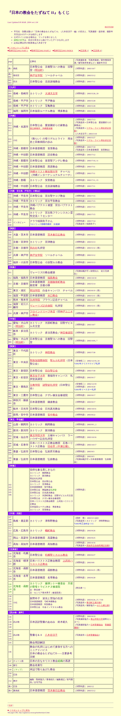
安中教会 (53, 414)
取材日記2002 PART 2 (41, 50)
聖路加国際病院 (39, 360)
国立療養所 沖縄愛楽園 (41, 128)
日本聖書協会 (97, 625)
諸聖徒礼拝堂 (50, 385)
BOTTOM (109, 27)
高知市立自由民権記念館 (97, 545)
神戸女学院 (36, 75)
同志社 (33, 248)
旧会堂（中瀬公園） (59, 446)
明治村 (39, 70)
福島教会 (53, 277)
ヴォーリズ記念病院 (41, 305)
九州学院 (35, 299)
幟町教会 (50, 530)
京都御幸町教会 (56, 282)
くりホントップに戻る (19, 48)
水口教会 (53, 295)
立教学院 (35, 385)
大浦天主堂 (51, 93)
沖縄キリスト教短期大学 (44, 171)
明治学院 (35, 290)
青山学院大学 (97, 619)
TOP (10, 705)
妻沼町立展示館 (93, 602)
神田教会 (50, 352)
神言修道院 (66, 332)
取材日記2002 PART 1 (18, 50)
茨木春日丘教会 (56, 234)
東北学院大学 (37, 435)
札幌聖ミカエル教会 (56, 555)
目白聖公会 (51, 370)
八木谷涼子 (51, 635)
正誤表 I (84, 50)
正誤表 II (97, 50)
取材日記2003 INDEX (63, 50)
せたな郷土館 (103, 605)
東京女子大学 (37, 375)
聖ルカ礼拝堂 (57, 360)
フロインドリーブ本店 (42, 311)
